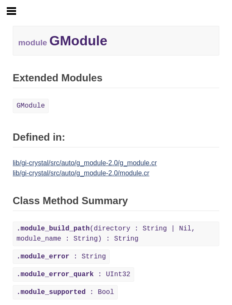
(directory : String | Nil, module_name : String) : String (106, 234)
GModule (31, 106)
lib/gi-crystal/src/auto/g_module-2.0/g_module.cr (85, 162)
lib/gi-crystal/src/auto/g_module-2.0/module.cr (81, 173)
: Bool (65, 292)
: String (61, 257)
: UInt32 (73, 274)
